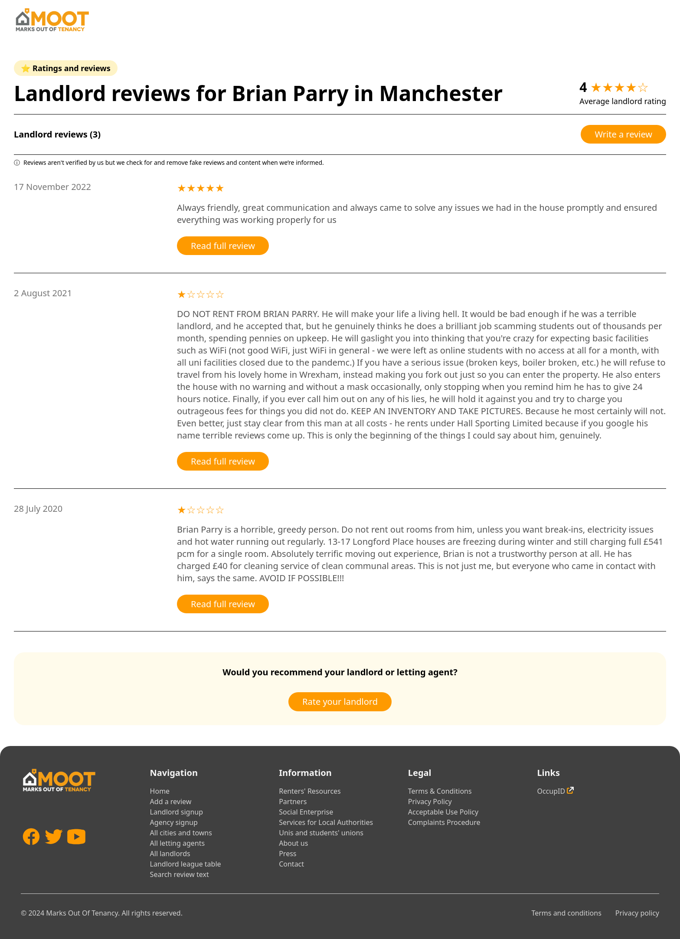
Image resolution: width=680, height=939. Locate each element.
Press (287, 853)
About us (293, 843)
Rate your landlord (340, 701)
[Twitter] (53, 849)
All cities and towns (181, 833)
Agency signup (174, 822)
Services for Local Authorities (326, 822)
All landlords (170, 853)
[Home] (52, 20)
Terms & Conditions (440, 791)
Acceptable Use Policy (443, 812)
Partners (293, 801)
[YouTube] (76, 849)
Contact (291, 864)
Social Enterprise (306, 812)
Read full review (223, 246)
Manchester (441, 93)
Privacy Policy (430, 801)
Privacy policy (637, 913)
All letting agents (177, 843)
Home (160, 791)
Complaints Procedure (444, 822)
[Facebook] (31, 849)
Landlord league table (185, 864)
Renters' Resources (310, 791)
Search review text (179, 874)
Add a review (171, 801)
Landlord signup (176, 812)
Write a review (623, 134)
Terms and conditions (566, 913)
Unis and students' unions (321, 833)
